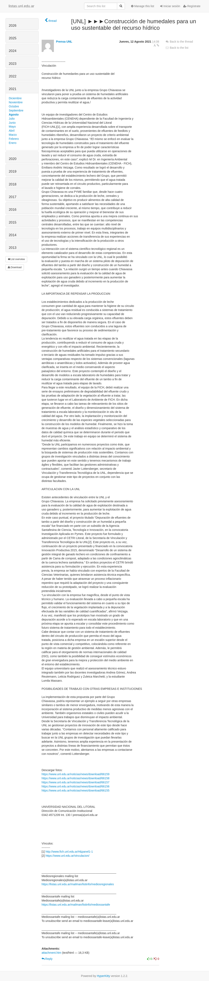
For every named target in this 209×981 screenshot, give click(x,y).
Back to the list (176, 47)
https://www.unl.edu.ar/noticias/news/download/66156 (75, 786)
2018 (12, 184)
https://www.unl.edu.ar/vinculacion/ (67, 855)
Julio (12, 118)
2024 (12, 51)
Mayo (12, 126)
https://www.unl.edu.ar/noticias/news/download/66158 (75, 778)
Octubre (14, 106)
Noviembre (16, 102)
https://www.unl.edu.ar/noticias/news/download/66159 (75, 774)
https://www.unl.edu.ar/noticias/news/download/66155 (75, 790)
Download (15, 267)
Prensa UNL (64, 41)
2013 (12, 248)
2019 (12, 171)
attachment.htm (51, 952)
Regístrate (191, 6)
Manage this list (142, 6)
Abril (11, 130)
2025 (12, 38)
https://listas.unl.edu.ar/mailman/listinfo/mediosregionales (78, 884)
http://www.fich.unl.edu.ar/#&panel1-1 (69, 851)
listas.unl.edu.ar (21, 6)
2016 (12, 210)
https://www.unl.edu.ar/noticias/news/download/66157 (75, 782)
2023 (12, 64)
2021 (12, 89)
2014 (12, 235)
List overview (16, 259)
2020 (12, 159)
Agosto (14, 114)
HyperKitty (103, 976)
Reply (47, 958)
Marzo (13, 134)
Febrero (14, 138)
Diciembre (15, 98)
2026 (12, 26)
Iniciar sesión (170, 6)
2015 (12, 222)
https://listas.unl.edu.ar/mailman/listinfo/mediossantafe (76, 904)
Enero (12, 142)
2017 (12, 197)
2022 (12, 76)
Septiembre (16, 110)
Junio (12, 122)
